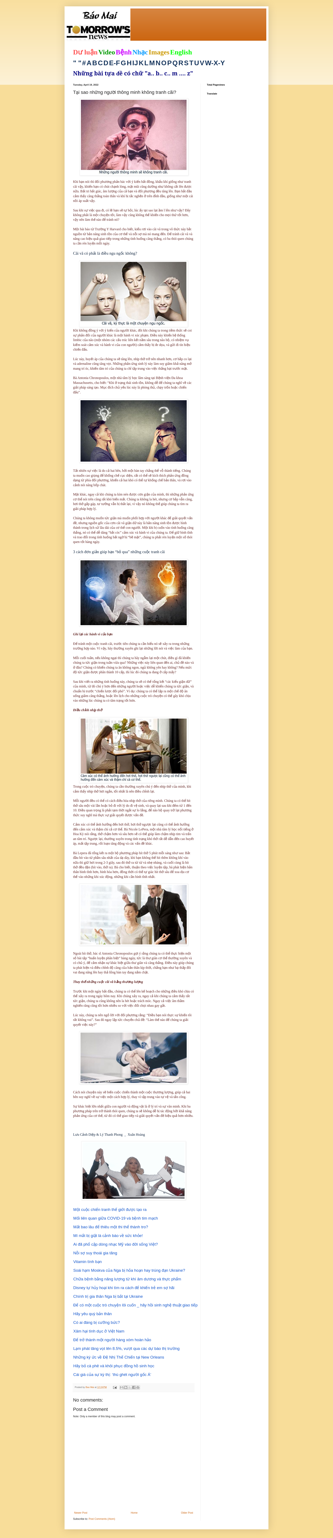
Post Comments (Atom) (102, 1518)
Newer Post (80, 1512)
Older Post (187, 1512)
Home (134, 1512)
